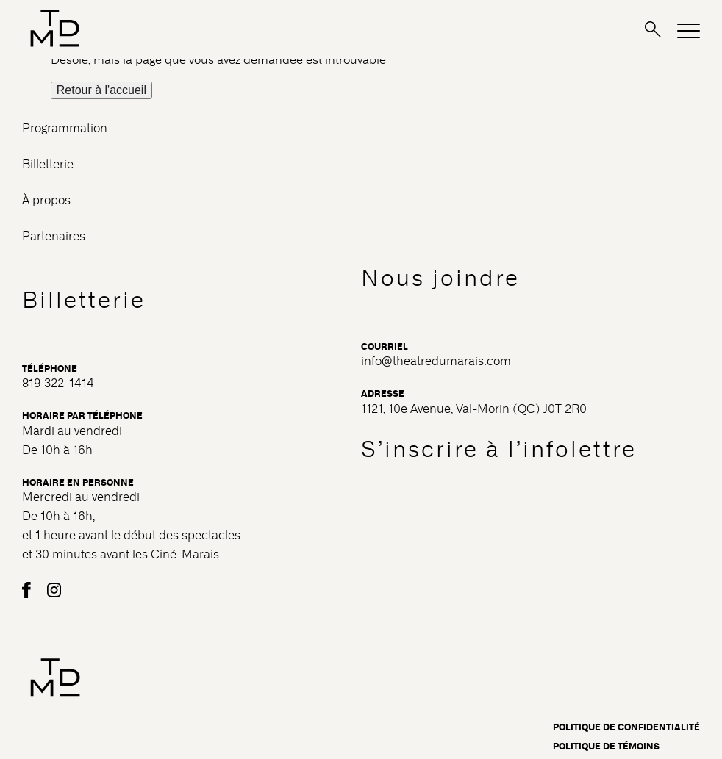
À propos (46, 200)
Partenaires (53, 236)
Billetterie (48, 164)
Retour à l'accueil (101, 90)
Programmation (64, 128)
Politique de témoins (606, 746)
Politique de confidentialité (626, 727)
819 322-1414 (58, 383)
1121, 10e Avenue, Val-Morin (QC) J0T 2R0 (474, 409)
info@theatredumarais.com (436, 361)
